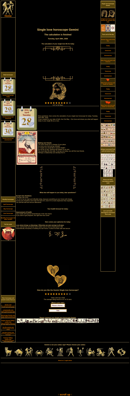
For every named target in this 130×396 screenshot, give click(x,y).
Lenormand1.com (8, 311)
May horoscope (8, 209)
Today (108, 45)
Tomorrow (108, 50)
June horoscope (8, 213)
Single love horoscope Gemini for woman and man (108, 20)
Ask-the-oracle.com (8, 333)
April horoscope (8, 204)
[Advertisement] (8, 45)
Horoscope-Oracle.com (8, 316)
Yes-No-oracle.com (8, 328)
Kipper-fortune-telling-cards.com (8, 322)
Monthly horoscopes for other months (8, 218)
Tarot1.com (8, 306)
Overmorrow (108, 55)
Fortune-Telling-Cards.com (8, 339)
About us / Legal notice (65, 360)
